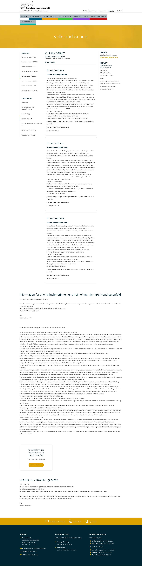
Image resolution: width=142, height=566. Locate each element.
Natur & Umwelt (64, 17)
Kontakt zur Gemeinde (55, 522)
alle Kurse (25, 102)
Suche (111, 11)
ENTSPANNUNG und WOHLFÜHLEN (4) (28, 108)
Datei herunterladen (36, 465)
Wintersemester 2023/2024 (30, 81)
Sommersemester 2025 (29, 67)
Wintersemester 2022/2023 (30, 91)
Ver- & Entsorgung (26, 22)
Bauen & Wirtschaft (80, 17)
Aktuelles (118, 11)
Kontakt (85, 11)
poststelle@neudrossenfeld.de (40, 11)
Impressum (102, 11)
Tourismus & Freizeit (97, 17)
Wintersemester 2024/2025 (30, 72)
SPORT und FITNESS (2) (29, 130)
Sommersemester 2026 (29, 57)
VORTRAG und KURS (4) (29, 135)
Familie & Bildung (49, 17)
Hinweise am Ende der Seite (109, 57)
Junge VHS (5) (26, 114)
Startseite (24, 17)
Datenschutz (93, 11)
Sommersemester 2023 (29, 86)
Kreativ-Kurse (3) (27, 119)
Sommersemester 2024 (29, 76)
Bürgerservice (34, 17)
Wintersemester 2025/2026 (30, 62)
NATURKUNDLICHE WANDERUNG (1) (32, 125)
